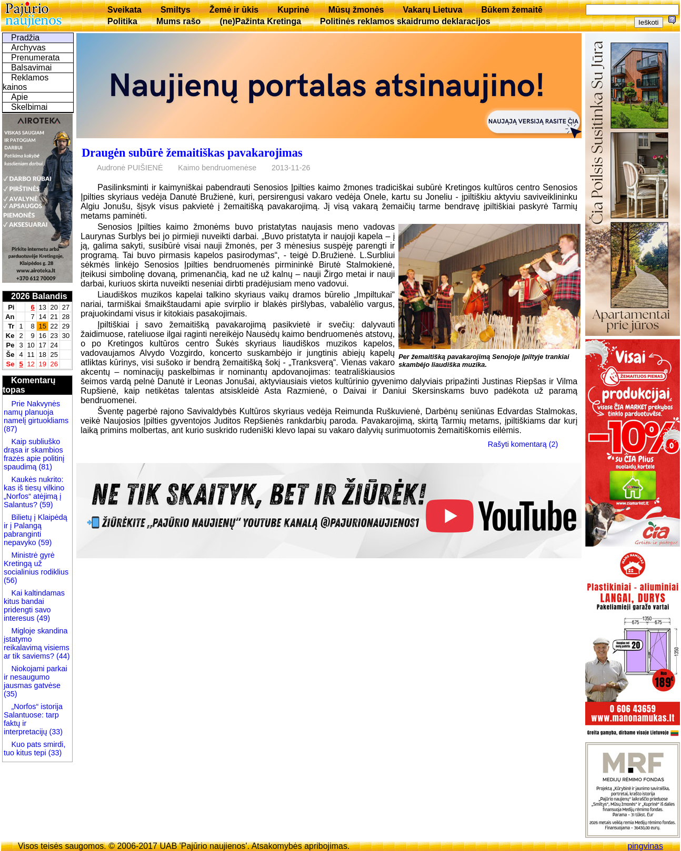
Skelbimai (29, 106)
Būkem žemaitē (512, 9)
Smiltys (176, 9)
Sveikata (124, 9)
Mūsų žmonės (356, 9)
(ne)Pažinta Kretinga (260, 21)
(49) (42, 618)
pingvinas (645, 846)
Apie (19, 97)
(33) (56, 731)
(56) (10, 580)
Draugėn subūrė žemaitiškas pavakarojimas (192, 152)
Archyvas (28, 47)
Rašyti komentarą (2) (523, 444)
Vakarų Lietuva (432, 9)
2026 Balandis (39, 296)
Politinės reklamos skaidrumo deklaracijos (405, 21)
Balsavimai (31, 67)
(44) (62, 656)
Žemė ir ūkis (233, 9)
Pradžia (25, 37)
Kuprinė (293, 9)
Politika (122, 21)
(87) (10, 429)
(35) (10, 694)
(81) (44, 467)
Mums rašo (178, 21)
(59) (45, 504)
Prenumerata (35, 57)
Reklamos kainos (25, 82)
